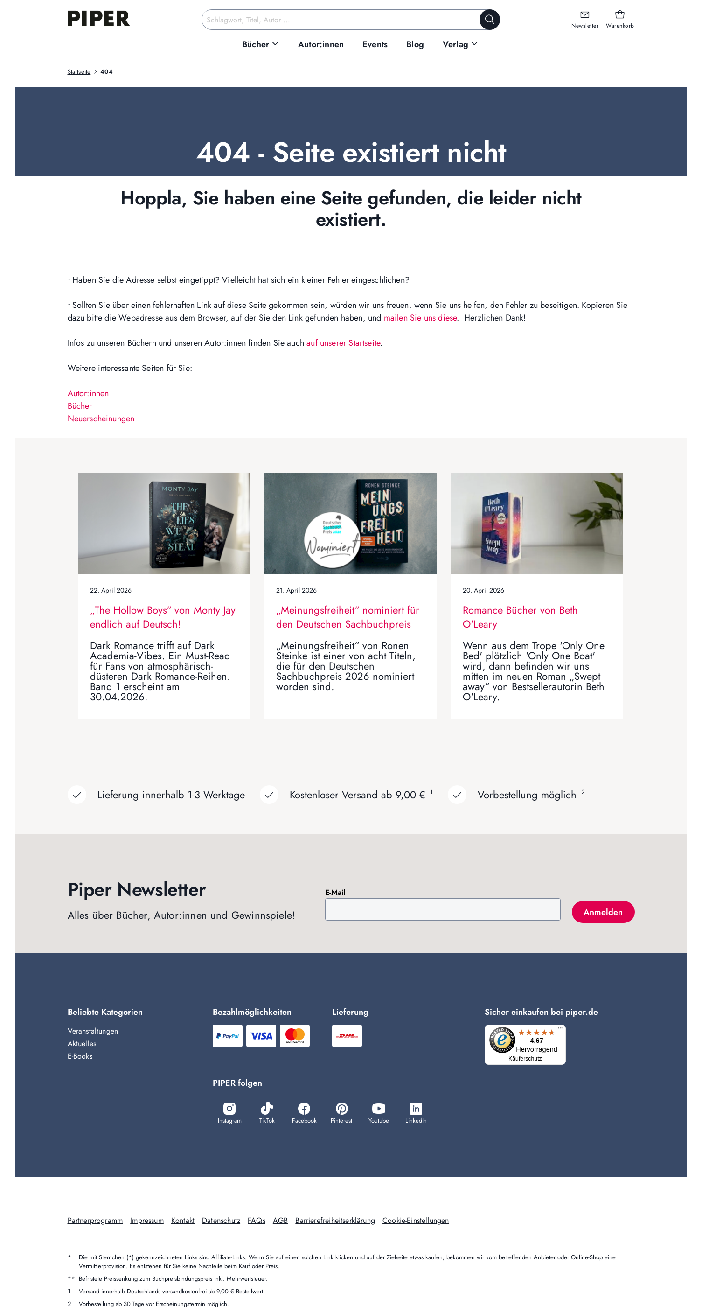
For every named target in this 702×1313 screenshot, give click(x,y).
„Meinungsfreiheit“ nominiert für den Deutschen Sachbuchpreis (347, 616)
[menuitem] (260, 44)
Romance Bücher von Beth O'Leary (520, 616)
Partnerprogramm (95, 1221)
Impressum (147, 1221)
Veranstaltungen (93, 1031)
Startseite (79, 71)
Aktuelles (82, 1043)
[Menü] (563, 1030)
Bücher (80, 406)
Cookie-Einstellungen (415, 1221)
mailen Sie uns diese (420, 318)
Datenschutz (221, 1221)
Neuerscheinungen (101, 418)
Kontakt (183, 1221)
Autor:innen (88, 393)
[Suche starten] (490, 19)
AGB (280, 1221)
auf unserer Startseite (343, 343)
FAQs (256, 1221)
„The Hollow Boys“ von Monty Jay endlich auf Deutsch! (163, 616)
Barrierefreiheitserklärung (335, 1221)
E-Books (80, 1056)
